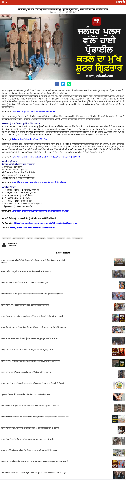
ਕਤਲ (68, 238)
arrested (29, 238)
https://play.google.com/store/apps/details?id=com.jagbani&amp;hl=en (46, 223)
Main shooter (6, 238)
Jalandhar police (40, 238)
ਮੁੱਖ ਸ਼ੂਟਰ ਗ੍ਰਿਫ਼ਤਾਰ (77, 238)
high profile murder (18, 238)
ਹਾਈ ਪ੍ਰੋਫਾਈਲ (60, 238)
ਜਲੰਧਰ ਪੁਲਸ (51, 238)
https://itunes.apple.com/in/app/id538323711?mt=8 (32, 228)
